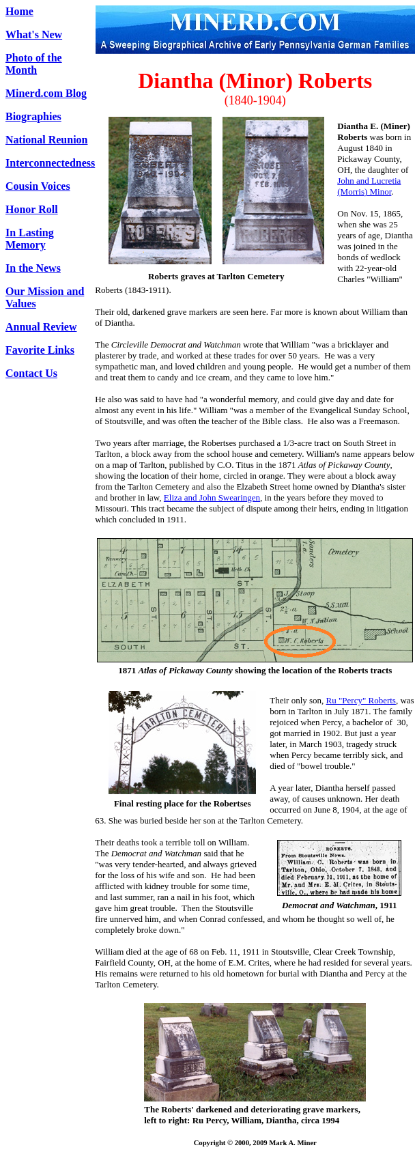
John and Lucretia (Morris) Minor (369, 186)
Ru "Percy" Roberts (361, 700)
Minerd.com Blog (46, 93)
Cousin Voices (37, 186)
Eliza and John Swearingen (212, 497)
